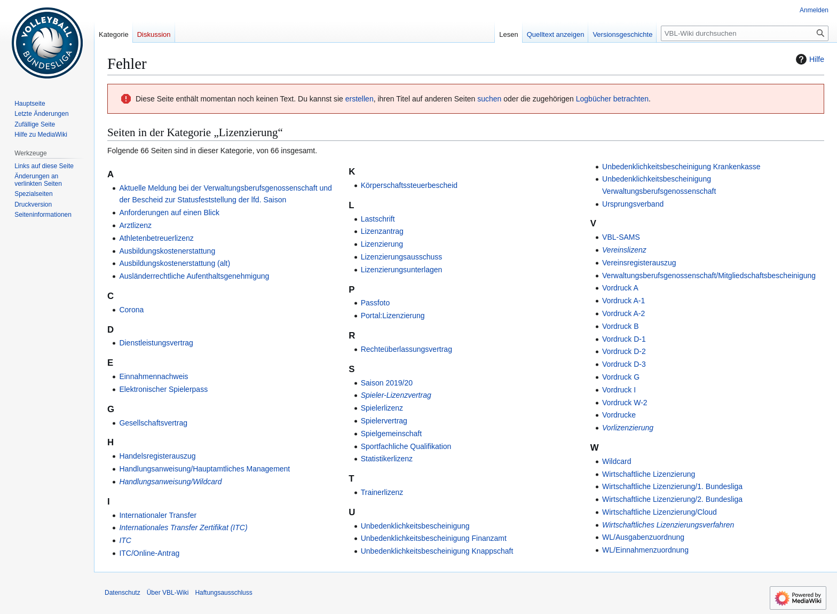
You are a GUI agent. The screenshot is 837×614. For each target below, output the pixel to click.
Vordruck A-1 (623, 300)
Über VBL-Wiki (168, 592)
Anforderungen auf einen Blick (169, 212)
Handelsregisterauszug (157, 456)
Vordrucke (619, 415)
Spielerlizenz (382, 408)
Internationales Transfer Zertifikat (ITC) (183, 527)
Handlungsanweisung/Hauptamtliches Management (204, 469)
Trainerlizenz (382, 492)
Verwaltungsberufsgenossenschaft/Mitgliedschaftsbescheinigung (709, 275)
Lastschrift (378, 219)
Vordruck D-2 (624, 351)
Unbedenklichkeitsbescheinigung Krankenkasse (681, 166)
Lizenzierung (382, 244)
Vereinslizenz (624, 250)
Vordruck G (620, 377)
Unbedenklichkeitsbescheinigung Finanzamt (434, 538)
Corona (131, 309)
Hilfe (808, 59)
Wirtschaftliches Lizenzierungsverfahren (668, 525)
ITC (125, 540)
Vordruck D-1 (624, 339)
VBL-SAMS (621, 237)
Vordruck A (620, 288)
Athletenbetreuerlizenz (156, 238)
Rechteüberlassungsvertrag (406, 349)
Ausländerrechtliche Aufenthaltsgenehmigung (194, 276)
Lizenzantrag (382, 231)
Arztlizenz (135, 225)
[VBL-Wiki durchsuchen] (744, 33)
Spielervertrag (384, 420)
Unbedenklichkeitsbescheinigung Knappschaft (437, 551)
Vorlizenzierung (627, 427)
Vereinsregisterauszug (639, 262)
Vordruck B (620, 326)
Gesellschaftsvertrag (153, 423)
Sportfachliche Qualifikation (406, 446)
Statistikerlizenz (387, 458)
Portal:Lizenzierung (393, 315)
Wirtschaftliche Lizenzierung (648, 474)
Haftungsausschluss (223, 592)
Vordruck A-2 (623, 313)
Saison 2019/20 (387, 383)
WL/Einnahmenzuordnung (645, 550)
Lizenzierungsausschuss (402, 257)
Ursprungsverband (633, 204)
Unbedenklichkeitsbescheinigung (415, 526)
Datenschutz (122, 592)
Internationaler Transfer (157, 515)
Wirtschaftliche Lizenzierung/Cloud (659, 512)
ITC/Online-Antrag (149, 553)
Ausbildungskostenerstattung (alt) (174, 263)
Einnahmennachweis (153, 376)
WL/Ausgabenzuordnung (643, 537)
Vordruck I (619, 389)
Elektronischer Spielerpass (163, 389)
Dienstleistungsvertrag (156, 343)
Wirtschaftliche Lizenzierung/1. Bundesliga (672, 486)
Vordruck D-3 (624, 364)
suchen (489, 99)
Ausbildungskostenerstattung (167, 251)
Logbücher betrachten (612, 99)
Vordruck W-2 (625, 402)
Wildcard (616, 461)
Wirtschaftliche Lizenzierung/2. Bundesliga (672, 499)
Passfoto (375, 302)
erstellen (359, 99)
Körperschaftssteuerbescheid (409, 185)
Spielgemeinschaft (391, 433)
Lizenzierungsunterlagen (402, 269)
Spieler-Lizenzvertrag (396, 395)
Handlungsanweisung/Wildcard (170, 481)
